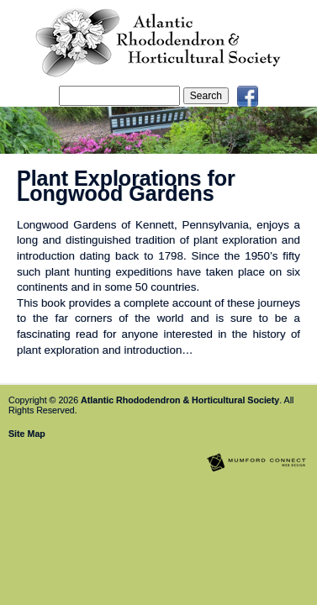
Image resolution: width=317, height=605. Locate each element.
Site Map (26, 434)
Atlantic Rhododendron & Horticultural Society (180, 400)
